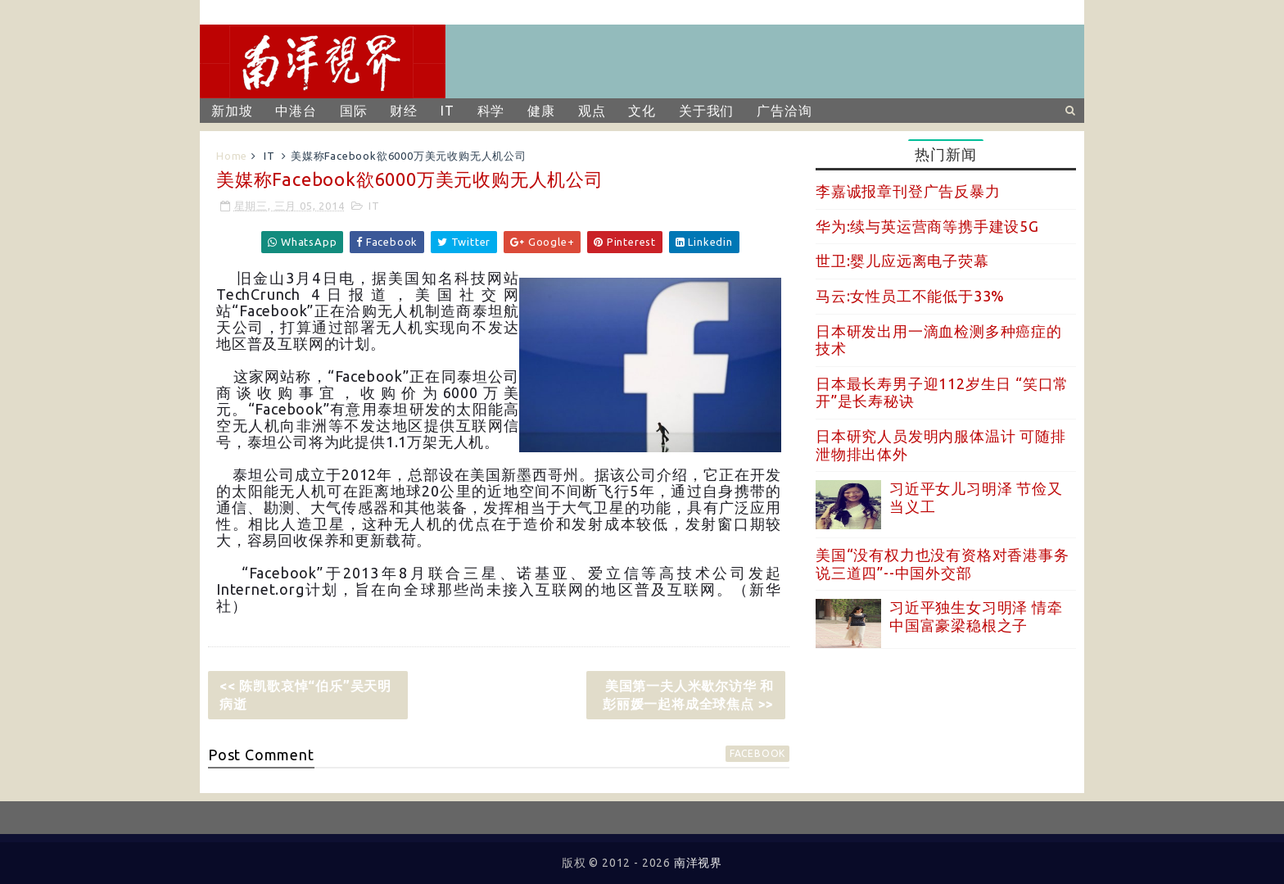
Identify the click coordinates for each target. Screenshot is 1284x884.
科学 (491, 110)
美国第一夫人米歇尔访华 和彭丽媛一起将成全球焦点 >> (688, 694)
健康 (541, 110)
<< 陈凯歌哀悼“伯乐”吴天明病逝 (305, 694)
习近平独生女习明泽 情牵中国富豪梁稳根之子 (976, 616)
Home (231, 155)
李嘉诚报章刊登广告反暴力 (908, 191)
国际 (354, 110)
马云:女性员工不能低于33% (910, 296)
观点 (592, 110)
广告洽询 (784, 110)
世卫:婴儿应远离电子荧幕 (902, 260)
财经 (404, 110)
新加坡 (231, 110)
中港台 (295, 110)
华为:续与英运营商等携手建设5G (927, 226)
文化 (642, 110)
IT (447, 110)
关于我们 (706, 110)
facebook (757, 753)
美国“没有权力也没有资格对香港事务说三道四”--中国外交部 (942, 563)
